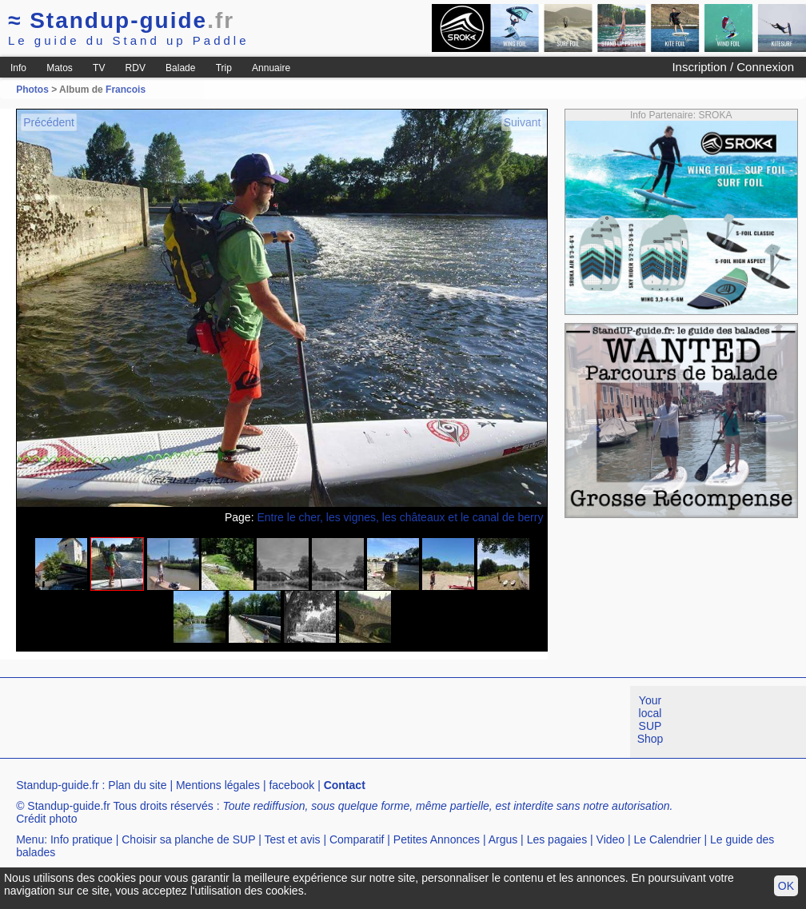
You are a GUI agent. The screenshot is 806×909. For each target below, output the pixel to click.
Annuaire (271, 68)
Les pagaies (557, 839)
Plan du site (137, 785)
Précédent (48, 122)
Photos (32, 89)
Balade (180, 68)
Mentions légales (218, 785)
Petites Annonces (436, 839)
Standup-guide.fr (57, 785)
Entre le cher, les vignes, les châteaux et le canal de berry (400, 517)
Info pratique (81, 839)
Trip (224, 68)
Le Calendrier (667, 839)
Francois (126, 89)
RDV (136, 68)
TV (99, 68)
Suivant (522, 122)
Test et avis (292, 839)
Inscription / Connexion (733, 67)
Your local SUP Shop (650, 719)
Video (611, 839)
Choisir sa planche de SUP (188, 839)
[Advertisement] (291, 722)
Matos (59, 68)
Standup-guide (121, 20)
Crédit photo (46, 818)
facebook (291, 785)
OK (786, 885)
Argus (503, 839)
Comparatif (356, 839)
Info (18, 68)
